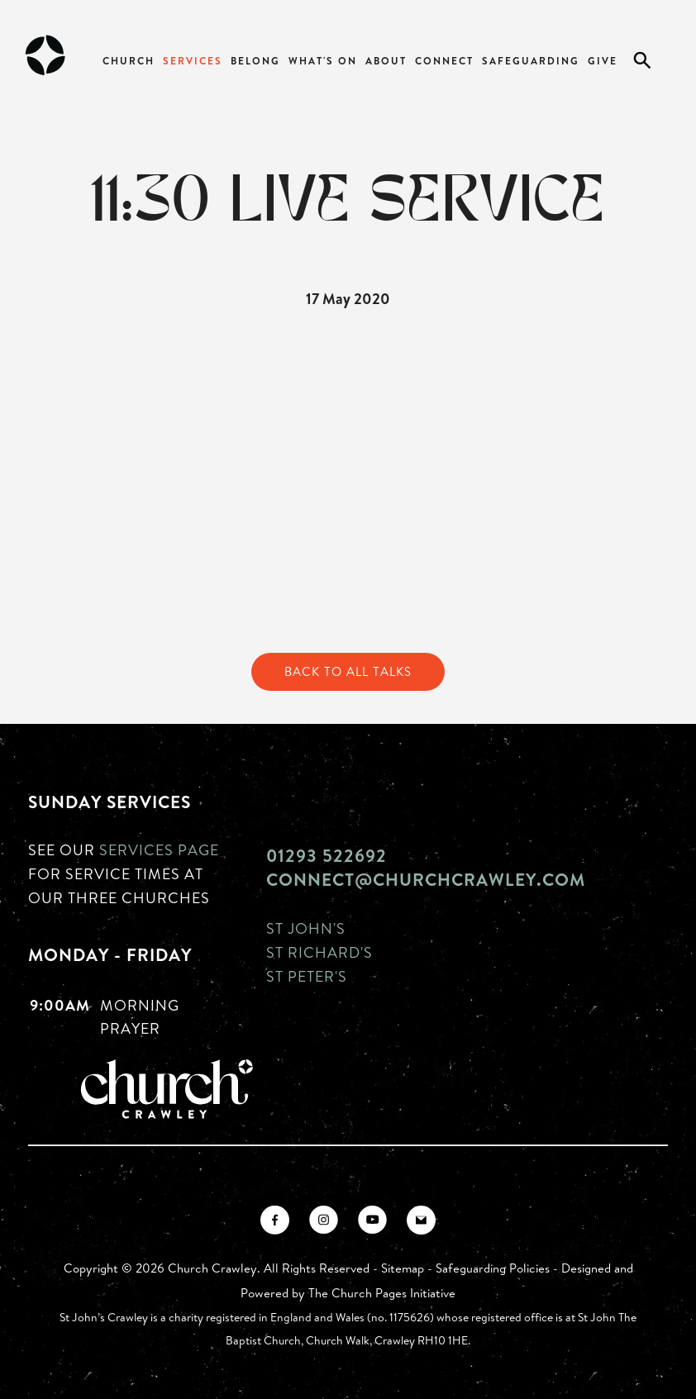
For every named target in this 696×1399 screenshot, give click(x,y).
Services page (159, 849)
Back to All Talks (348, 671)
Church (128, 61)
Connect (444, 61)
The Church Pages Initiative (381, 1293)
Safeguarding (530, 61)
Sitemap (402, 1268)
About (386, 61)
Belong (255, 61)
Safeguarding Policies (493, 1268)
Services (192, 61)
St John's (306, 928)
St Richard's (319, 952)
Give (602, 61)
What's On (322, 61)
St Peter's (306, 976)
